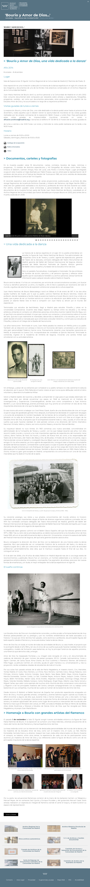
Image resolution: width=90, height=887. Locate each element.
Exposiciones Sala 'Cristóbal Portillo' (27, 18)
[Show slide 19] (77, 240)
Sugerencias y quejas (46, 880)
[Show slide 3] (40, 240)
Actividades (9, 18)
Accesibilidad (79, 880)
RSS (69, 880)
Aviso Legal (20, 880)
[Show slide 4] (43, 240)
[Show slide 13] (63, 240)
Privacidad (31, 880)
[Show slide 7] (50, 240)
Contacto (9, 880)
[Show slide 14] (66, 240)
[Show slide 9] (54, 240)
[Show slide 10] (56, 240)
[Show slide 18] (75, 240)
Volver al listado (11, 814)
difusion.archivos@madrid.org (17, 120)
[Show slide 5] (45, 240)
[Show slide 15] (68, 240)
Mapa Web (61, 880)
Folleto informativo (13, 147)
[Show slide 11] (59, 240)
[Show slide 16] (70, 240)
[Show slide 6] (47, 240)
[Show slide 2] (38, 240)
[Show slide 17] (72, 240)
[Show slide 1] (36, 240)
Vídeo (9, 151)
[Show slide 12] (61, 240)
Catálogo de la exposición (15, 143)
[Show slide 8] (52, 240)
